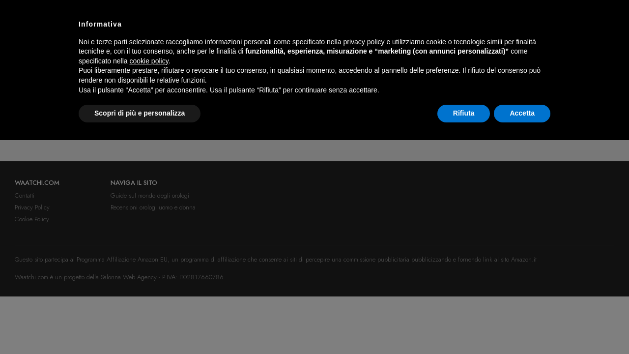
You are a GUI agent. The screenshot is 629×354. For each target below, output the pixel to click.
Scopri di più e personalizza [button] (139, 113)
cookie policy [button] (149, 61)
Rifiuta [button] (464, 113)
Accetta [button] (522, 113)
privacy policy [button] (364, 42)
